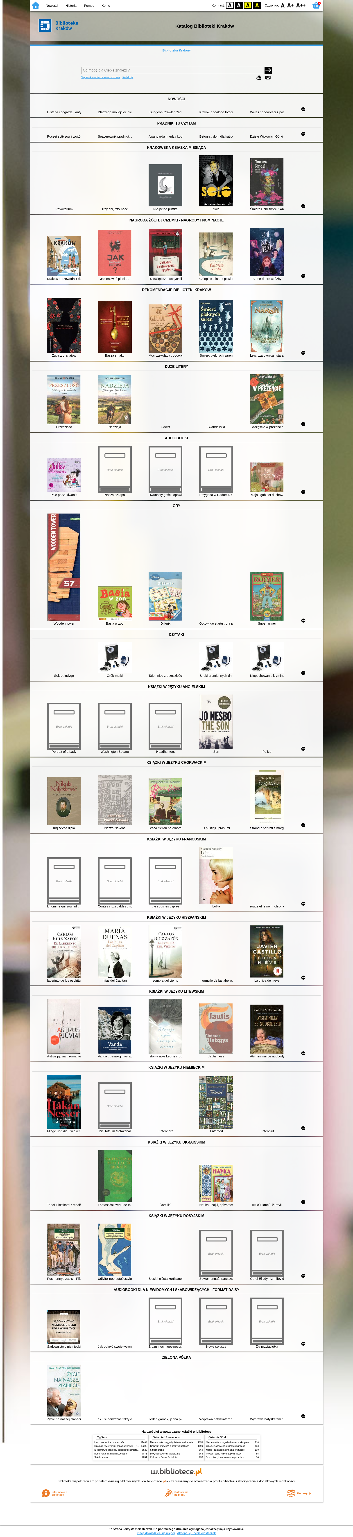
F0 (283, 5)
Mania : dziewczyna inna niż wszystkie (225, 1450)
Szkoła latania (101, 1457)
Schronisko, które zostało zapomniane (225, 1457)
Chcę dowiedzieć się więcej (156, 1533)
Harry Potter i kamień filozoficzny (110, 1453)
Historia (71, 5)
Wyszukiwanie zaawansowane (100, 77)
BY (257, 5)
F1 (290, 5)
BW (239, 5)
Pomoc (89, 5)
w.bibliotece (155, 1481)
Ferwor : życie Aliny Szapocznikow (223, 1453)
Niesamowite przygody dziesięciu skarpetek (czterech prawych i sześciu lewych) (134, 1450)
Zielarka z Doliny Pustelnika (164, 1457)
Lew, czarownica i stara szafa (109, 1442)
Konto (106, 5)
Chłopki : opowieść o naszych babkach (169, 1446)
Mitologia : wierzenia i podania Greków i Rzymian (119, 1446)
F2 (301, 5)
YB (248, 5)
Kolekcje (127, 77)
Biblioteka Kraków (177, 50)
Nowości (52, 5)
